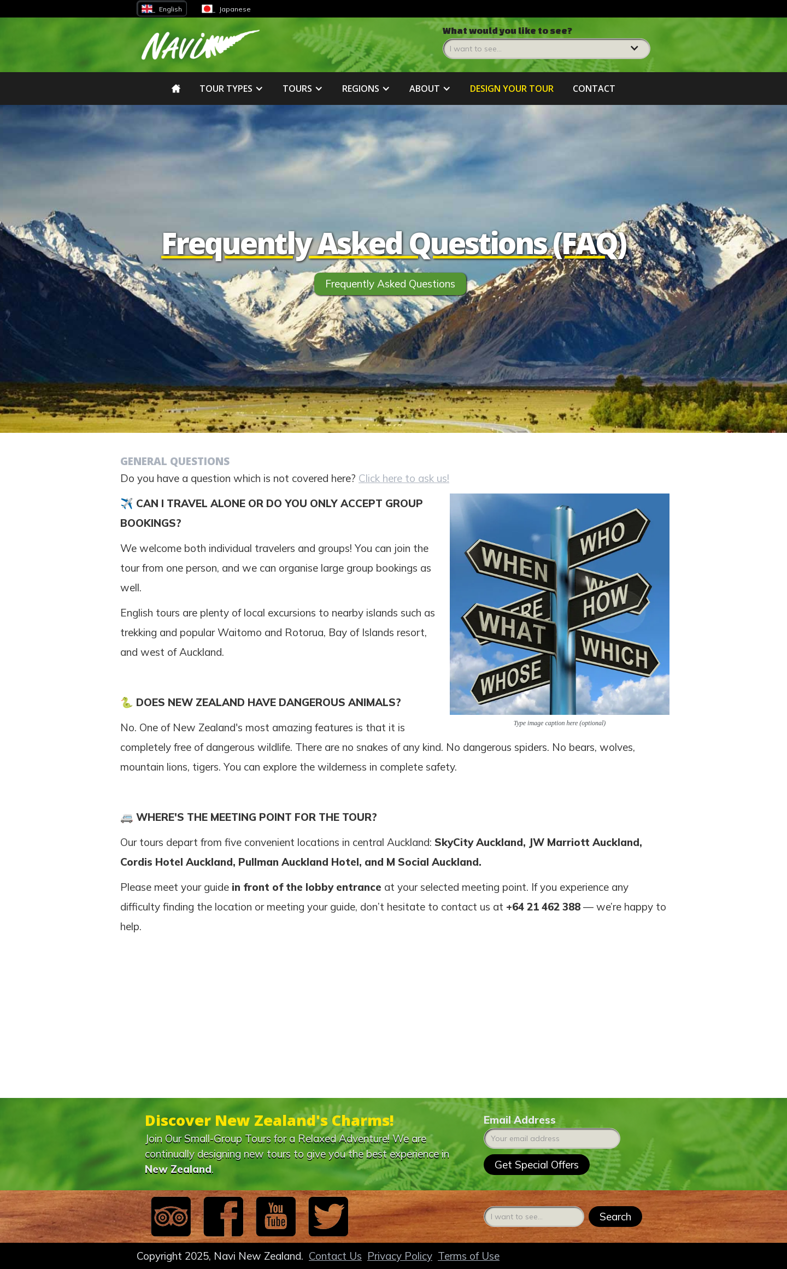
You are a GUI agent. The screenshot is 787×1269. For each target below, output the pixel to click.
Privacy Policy (399, 1255)
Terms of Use (469, 1255)
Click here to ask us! (404, 483)
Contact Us (335, 1255)
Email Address (520, 1119)
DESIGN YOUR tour (512, 89)
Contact (594, 89)
